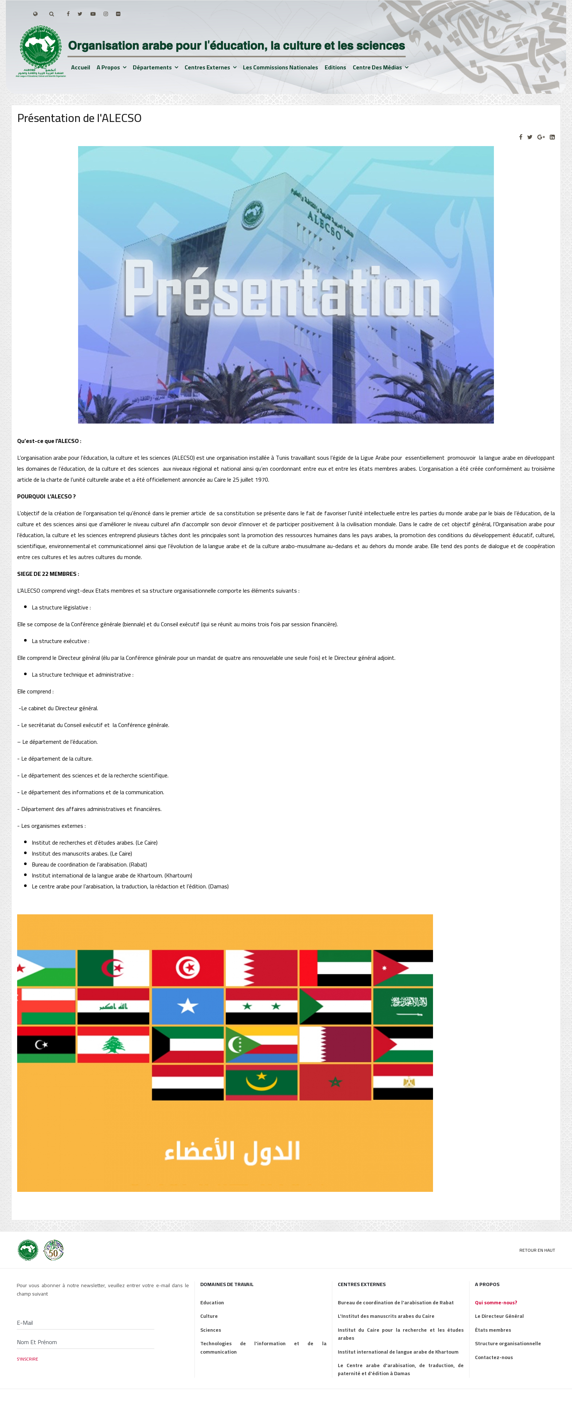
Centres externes (207, 67)
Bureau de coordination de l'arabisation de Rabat (396, 1302)
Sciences (210, 1330)
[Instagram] (106, 14)
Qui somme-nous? (496, 1302)
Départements (152, 67)
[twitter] (80, 14)
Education (212, 1302)
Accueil (80, 67)
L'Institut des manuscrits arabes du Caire (386, 1316)
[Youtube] (93, 14)
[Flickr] (118, 14)
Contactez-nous (494, 1357)
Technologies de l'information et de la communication (263, 1347)
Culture (209, 1316)
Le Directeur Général (499, 1316)
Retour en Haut (537, 1250)
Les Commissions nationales (280, 67)
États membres (493, 1330)
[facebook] (68, 14)
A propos (108, 67)
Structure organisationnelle (508, 1343)
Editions (335, 67)
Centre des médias (377, 67)
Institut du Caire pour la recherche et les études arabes (401, 1334)
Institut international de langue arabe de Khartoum (398, 1352)
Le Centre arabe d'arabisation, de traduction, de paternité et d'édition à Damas (401, 1369)
